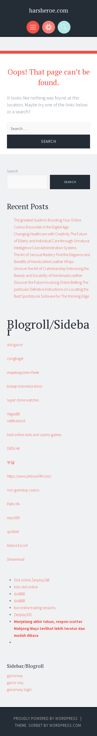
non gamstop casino (23, 490)
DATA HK (13, 448)
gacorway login (19, 689)
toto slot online (26, 586)
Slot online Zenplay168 (31, 580)
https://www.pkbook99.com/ (29, 476)
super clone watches (23, 400)
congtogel (15, 358)
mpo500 (13, 517)
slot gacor (15, 344)
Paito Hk (13, 503)
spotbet (13, 531)
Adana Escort (17, 545)
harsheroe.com (48, 10)
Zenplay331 (23, 614)
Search (12, 171)
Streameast (15, 559)
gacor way (15, 682)
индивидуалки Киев (23, 372)
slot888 (19, 593)
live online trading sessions (35, 607)
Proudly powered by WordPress (46, 718)
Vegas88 (13, 413)
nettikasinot (16, 420)
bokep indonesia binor (24, 386)
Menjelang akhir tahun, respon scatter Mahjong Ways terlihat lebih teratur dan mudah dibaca (49, 628)
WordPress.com (65, 725)
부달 (11, 462)
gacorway (15, 675)
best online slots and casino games (34, 434)
